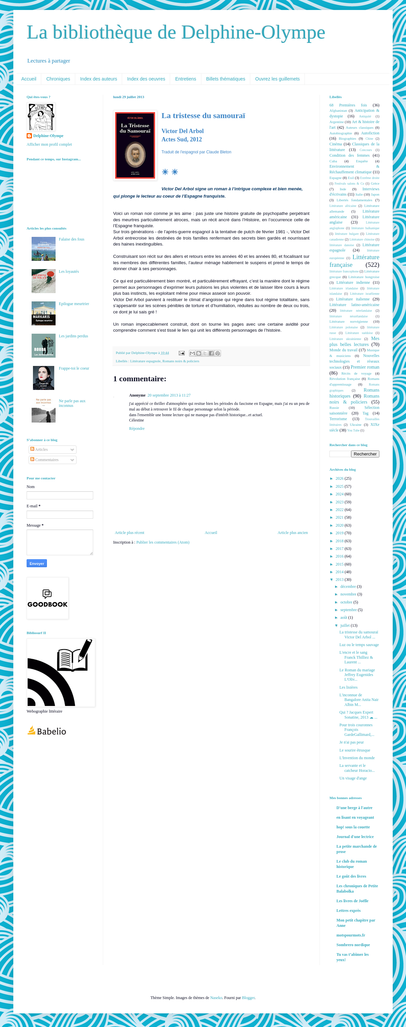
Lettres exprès (348, 910)
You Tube (353, 430)
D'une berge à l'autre (354, 807)
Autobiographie (340, 133)
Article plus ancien (293, 532)
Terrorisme (338, 419)
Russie (334, 408)
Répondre (137, 428)
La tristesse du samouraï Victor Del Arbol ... (358, 634)
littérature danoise (341, 245)
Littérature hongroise (363, 277)
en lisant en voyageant (355, 817)
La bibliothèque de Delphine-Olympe (176, 32)
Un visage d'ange (353, 778)
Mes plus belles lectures (354, 341)
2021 (340, 517)
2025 (340, 486)
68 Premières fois (348, 105)
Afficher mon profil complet (49, 144)
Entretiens (185, 79)
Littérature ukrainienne (345, 339)
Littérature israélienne (364, 293)
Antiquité (365, 116)
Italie (359, 194)
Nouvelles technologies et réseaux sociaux (354, 361)
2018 (340, 541)
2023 (340, 502)
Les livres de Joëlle (352, 901)
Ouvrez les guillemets (277, 79)
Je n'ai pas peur (351, 742)
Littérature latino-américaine (354, 304)
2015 (340, 564)
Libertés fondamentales (354, 200)
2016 (340, 556)
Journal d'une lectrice (355, 836)
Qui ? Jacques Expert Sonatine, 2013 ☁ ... (358, 714)
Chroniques (58, 79)
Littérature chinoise (361, 239)
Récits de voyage (356, 373)
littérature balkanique (365, 228)
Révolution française (344, 379)
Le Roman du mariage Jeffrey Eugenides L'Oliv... (357, 675)
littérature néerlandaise (356, 310)
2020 (340, 525)
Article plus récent (129, 532)
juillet (345, 625)
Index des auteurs (98, 79)
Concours (366, 150)
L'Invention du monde (357, 758)
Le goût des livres (351, 876)
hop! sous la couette (353, 827)
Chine (369, 138)
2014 (340, 572)
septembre (349, 609)
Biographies (347, 138)
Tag (365, 413)
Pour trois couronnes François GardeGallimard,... (356, 730)
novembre (348, 594)
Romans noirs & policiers (180, 361)
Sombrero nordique (353, 944)
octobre (346, 602)
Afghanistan (338, 110)
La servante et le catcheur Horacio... (357, 767)
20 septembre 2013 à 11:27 (169, 395)
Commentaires (44, 459)
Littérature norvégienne (348, 321)
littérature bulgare (346, 234)
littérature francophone (344, 271)
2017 (340, 548)
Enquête (362, 161)
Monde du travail (343, 350)
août (344, 617)
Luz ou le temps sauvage (359, 644)
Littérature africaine (342, 206)
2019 (340, 533)
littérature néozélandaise (348, 316)
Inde (343, 189)
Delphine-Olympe (48, 135)
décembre (348, 586)
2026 (340, 478)
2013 (340, 579)
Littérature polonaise (343, 327)
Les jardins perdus (73, 336)
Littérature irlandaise (343, 288)
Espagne (335, 178)
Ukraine (355, 425)
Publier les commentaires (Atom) (163, 542)
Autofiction (370, 133)
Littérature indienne (353, 282)
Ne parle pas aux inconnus (72, 403)
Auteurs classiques (359, 127)
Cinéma (335, 144)
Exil (351, 178)
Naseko (216, 997)
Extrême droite (369, 178)
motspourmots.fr (350, 935)
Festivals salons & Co (349, 183)
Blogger (248, 997)
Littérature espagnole (145, 361)
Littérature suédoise (359, 333)
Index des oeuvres (146, 79)
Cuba (333, 161)
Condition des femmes (349, 155)
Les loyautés (69, 271)
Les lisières (348, 687)
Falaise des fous (72, 239)
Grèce (375, 183)
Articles (39, 449)
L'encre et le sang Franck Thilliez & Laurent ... (356, 657)
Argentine (336, 122)
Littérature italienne (353, 299)
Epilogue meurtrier (74, 303)
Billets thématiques (226, 79)
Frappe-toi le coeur (74, 368)
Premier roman (365, 367)
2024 (340, 494)
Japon (375, 194)
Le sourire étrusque (354, 750)
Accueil (28, 79)
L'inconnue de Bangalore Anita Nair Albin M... (359, 700)
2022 (340, 509)
